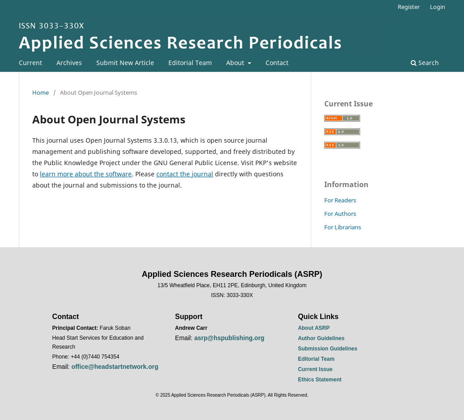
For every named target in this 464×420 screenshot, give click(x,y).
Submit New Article (125, 62)
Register (409, 7)
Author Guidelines (321, 338)
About (236, 62)
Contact (277, 62)
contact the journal (184, 174)
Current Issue (315, 369)
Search (425, 62)
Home (40, 92)
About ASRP (314, 328)
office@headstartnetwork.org (114, 366)
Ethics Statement (319, 379)
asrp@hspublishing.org (229, 337)
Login (437, 7)
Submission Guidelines (327, 349)
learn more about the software (86, 174)
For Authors (340, 214)
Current (30, 62)
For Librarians (342, 227)
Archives (69, 62)
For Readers (340, 200)
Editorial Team (190, 62)
